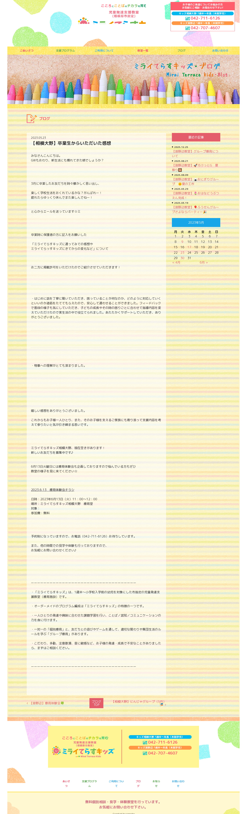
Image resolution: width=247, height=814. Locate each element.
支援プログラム (65, 50)
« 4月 (176, 262)
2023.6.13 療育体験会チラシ (52, 490)
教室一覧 (142, 50)
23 (182, 252)
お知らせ (156, 777)
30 (182, 258)
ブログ (182, 50)
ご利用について (104, 50)
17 (189, 247)
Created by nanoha (124, 803)
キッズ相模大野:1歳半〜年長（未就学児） (203, 13)
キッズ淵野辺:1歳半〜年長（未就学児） (202, 23)
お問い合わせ (220, 50)
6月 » (204, 262)
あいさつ (66, 777)
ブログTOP (96, 702)
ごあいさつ (26, 50)
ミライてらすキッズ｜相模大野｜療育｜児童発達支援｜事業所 (120, 18)
